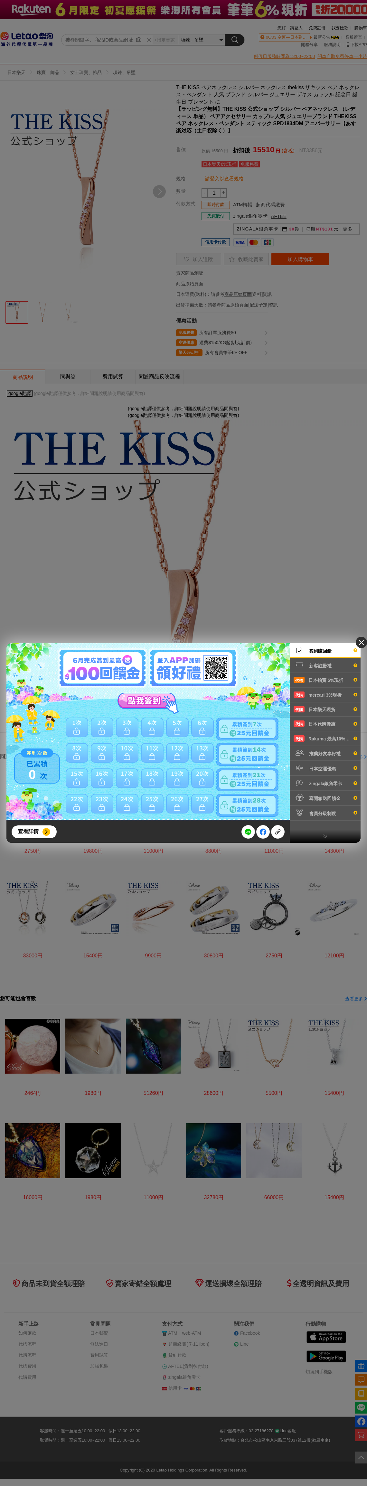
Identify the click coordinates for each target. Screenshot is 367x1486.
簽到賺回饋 (325, 650)
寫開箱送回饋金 (325, 798)
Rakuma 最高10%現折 (325, 738)
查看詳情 (28, 831)
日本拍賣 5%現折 (325, 680)
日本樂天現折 (325, 709)
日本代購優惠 (325, 723)
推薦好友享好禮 (325, 753)
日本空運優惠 (325, 768)
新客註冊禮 (325, 665)
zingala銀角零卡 (325, 783)
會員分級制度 (325, 813)
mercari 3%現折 (325, 694)
